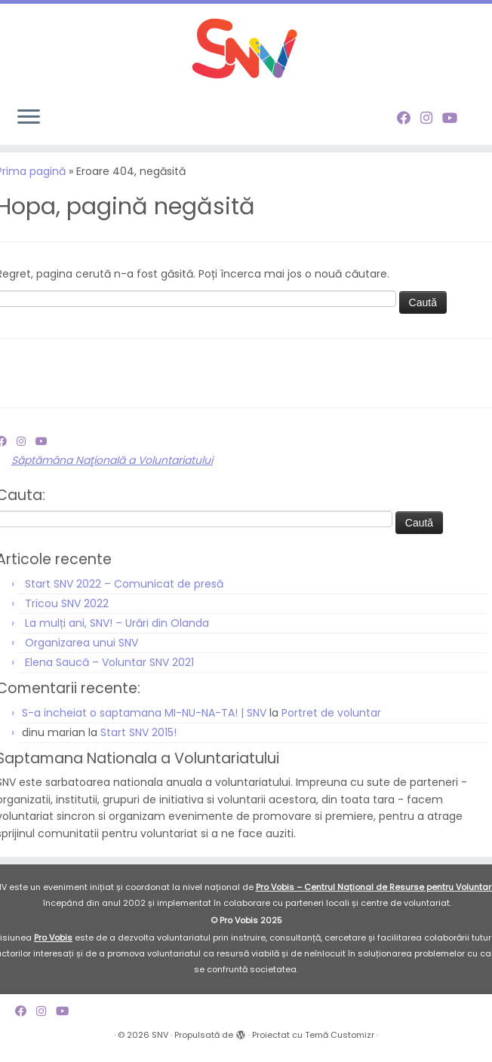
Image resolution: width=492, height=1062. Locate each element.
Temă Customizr (339, 1043)
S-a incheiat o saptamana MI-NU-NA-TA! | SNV (144, 721)
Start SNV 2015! (138, 741)
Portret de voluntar (331, 721)
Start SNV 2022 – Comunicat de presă (124, 592)
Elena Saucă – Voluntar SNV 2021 (109, 670)
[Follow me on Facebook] (408, 118)
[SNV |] (246, 49)
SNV (160, 1043)
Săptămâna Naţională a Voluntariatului (112, 469)
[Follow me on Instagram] (431, 118)
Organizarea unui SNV (81, 650)
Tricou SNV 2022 (67, 611)
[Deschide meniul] (28, 117)
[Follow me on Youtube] (454, 118)
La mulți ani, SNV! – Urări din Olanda (117, 631)
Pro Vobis (53, 946)
